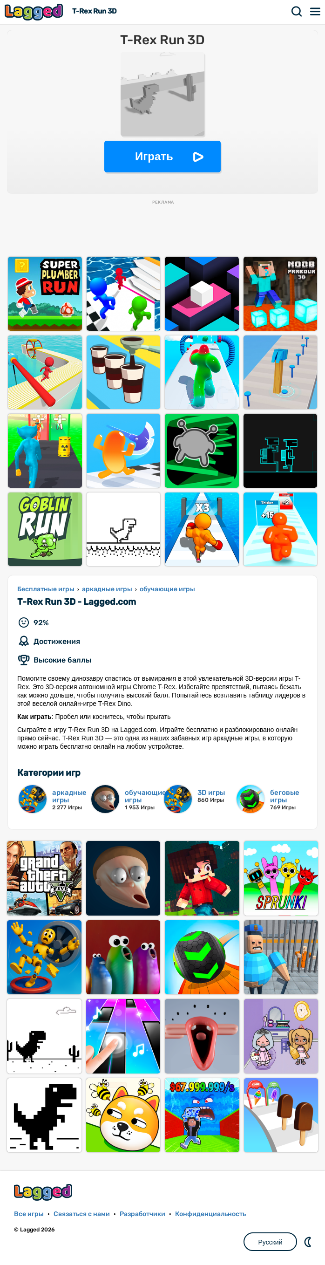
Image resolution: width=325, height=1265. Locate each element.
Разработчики (142, 1214)
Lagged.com (44, 1192)
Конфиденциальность (210, 1214)
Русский (270, 1242)
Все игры (29, 1214)
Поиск (297, 11)
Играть (154, 156)
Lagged (35, 12)
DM (308, 1241)
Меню (315, 11)
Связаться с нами (82, 1214)
